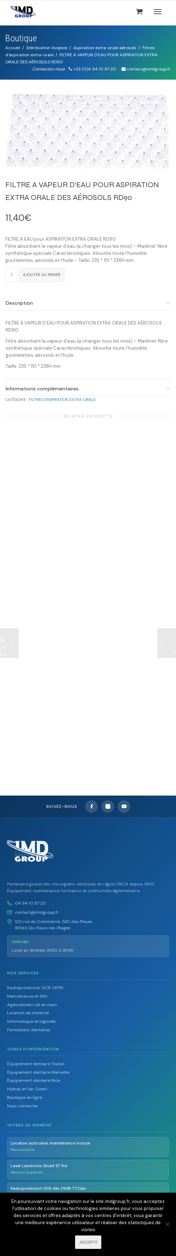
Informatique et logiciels (31, 1021)
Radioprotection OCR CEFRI (35, 988)
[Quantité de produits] (11, 275)
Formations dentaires (28, 1030)
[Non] (167, 1224)
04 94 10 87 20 (30, 903)
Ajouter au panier (42, 274)
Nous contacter (22, 1106)
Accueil (12, 48)
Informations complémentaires (42, 388)
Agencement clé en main (32, 1005)
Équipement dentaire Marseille (38, 1072)
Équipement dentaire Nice (33, 1080)
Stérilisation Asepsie (46, 48)
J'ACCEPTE (88, 1242)
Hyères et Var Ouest (27, 1089)
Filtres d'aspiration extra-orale (62, 399)
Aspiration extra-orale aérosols (104, 48)
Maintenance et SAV (27, 996)
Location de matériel (28, 1013)
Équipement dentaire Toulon (35, 1064)
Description (19, 303)
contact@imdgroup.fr (37, 912)
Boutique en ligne (24, 1097)
